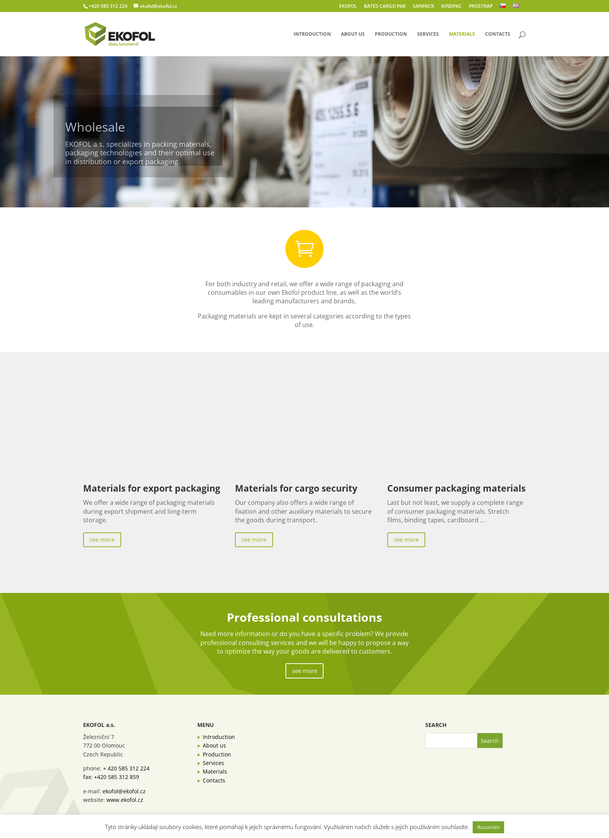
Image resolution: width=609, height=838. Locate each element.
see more (102, 539)
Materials (462, 34)
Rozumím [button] (488, 827)
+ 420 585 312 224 (126, 768)
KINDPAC (451, 6)
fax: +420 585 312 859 (111, 777)
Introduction (312, 34)
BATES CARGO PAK (385, 6)
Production (391, 34)
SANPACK (423, 6)
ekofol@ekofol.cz (124, 791)
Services (428, 34)
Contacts (497, 34)
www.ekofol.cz (124, 799)
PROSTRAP (480, 6)
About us (353, 34)
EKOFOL (348, 6)
